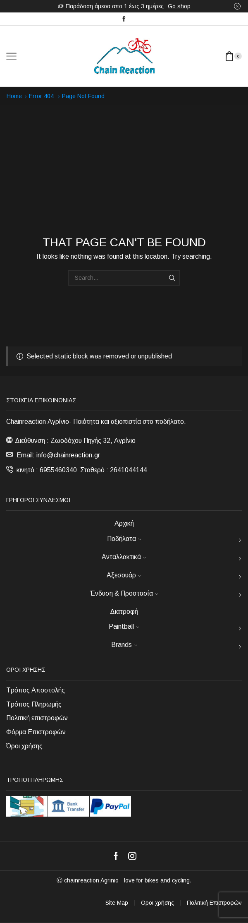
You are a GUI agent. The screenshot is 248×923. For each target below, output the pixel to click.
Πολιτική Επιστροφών (214, 903)
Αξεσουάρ (124, 575)
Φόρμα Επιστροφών (36, 732)
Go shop (179, 6)
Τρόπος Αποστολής (35, 690)
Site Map (116, 903)
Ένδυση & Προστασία (124, 593)
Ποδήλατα (124, 538)
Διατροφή (124, 611)
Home (14, 96)
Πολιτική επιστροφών (37, 717)
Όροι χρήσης (24, 746)
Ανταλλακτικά (124, 556)
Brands (124, 644)
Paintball (124, 626)
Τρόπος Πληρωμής (34, 704)
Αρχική (124, 523)
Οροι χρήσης (157, 903)
